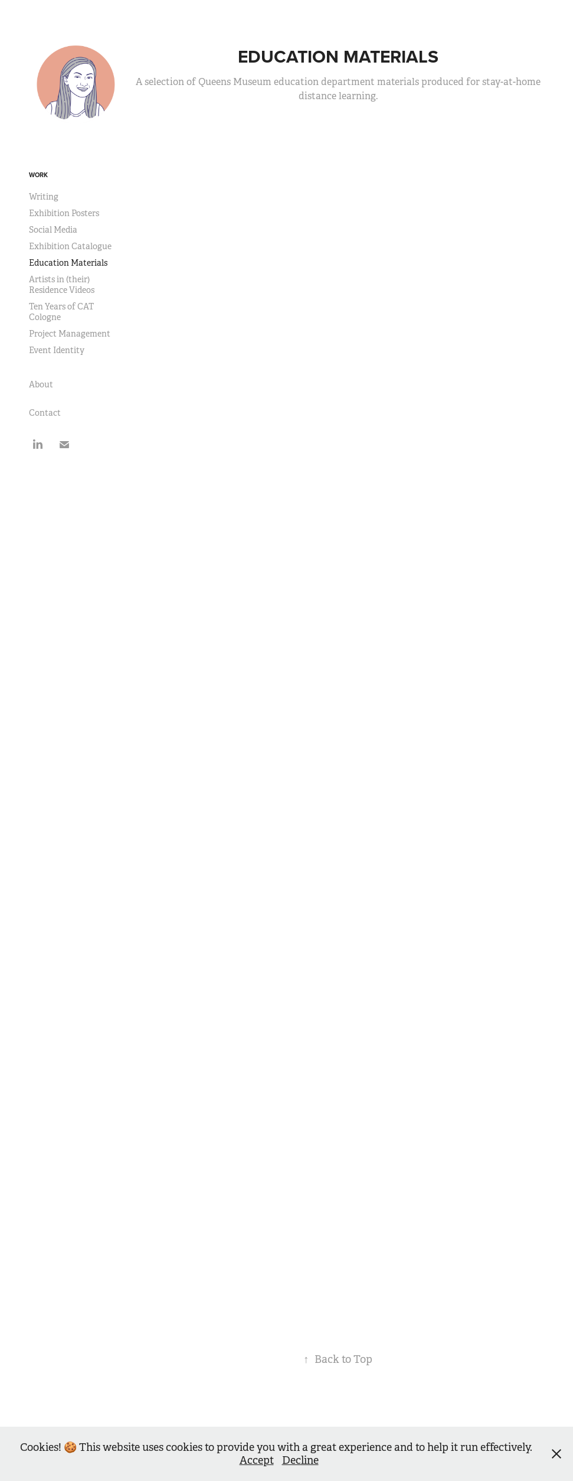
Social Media (53, 229)
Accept (257, 1460)
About (41, 384)
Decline (300, 1460)
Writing (43, 196)
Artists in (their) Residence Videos (61, 284)
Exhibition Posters (64, 213)
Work (38, 175)
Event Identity (56, 350)
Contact (45, 412)
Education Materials (68, 262)
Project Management (69, 333)
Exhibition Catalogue (70, 246)
